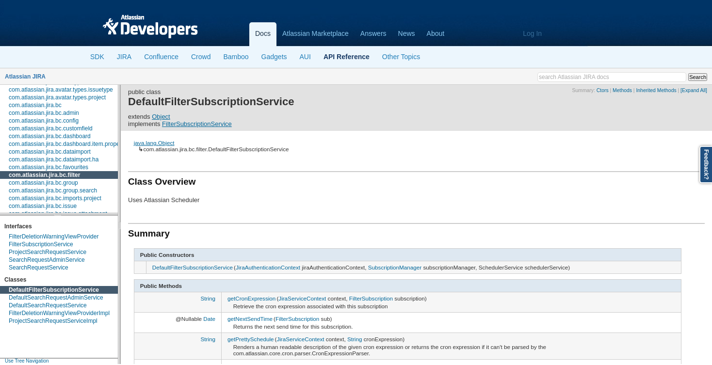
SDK (97, 57)
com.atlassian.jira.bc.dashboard (50, 136)
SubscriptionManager (394, 267)
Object (161, 116)
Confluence (161, 57)
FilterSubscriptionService (41, 244)
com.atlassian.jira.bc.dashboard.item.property (67, 144)
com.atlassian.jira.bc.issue (43, 206)
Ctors (603, 90)
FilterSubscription (371, 298)
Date (209, 319)
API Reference (347, 57)
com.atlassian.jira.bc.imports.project (55, 198)
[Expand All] (693, 90)
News (406, 33)
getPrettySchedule (250, 339)
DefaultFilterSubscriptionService (54, 289)
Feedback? (706, 164)
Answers (373, 33)
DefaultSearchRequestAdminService (56, 297)
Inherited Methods (656, 90)
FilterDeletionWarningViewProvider (53, 236)
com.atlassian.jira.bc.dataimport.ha (53, 159)
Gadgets (274, 57)
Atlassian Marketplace (315, 33)
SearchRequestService (38, 267)
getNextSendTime (250, 319)
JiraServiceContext (302, 298)
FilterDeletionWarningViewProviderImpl (59, 313)
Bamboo (235, 57)
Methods (622, 90)
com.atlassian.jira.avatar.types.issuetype (61, 89)
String (207, 298)
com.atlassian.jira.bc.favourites (48, 167)
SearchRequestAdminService (47, 259)
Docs (263, 33)
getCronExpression (251, 298)
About (436, 33)
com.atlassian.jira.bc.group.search (53, 190)
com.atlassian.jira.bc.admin (44, 113)
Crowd (200, 57)
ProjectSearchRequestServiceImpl (53, 320)
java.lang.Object (154, 143)
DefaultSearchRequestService (48, 305)
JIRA (124, 57)
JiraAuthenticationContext (268, 267)
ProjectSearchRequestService (47, 252)
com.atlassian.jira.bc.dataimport (50, 151)
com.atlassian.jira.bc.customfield (51, 128)
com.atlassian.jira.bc (35, 105)
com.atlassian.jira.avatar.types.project (57, 97)
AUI (305, 57)
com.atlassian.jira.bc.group (43, 182)
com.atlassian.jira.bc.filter (44, 175)
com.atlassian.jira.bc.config (44, 120)
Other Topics (401, 57)
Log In (532, 33)
